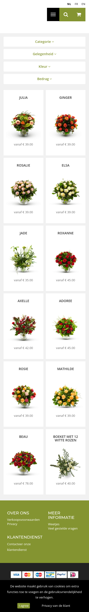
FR (76, 4)
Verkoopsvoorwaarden (23, 519)
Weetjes (54, 524)
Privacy (12, 524)
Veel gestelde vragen (63, 528)
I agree (23, 605)
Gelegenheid (44, 54)
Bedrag (44, 79)
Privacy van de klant (56, 605)
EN (83, 4)
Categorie (44, 41)
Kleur (44, 66)
